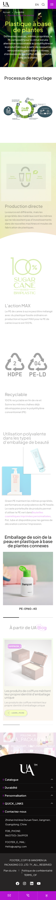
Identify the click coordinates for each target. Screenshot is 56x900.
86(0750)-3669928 (16, 835)
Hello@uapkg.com (16, 846)
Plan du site (10, 870)
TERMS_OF (30, 875)
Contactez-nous (15, 811)
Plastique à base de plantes (21, 15)
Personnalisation (15, 795)
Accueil (6, 12)
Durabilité (19, 12)
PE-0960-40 (28, 608)
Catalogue (11, 779)
